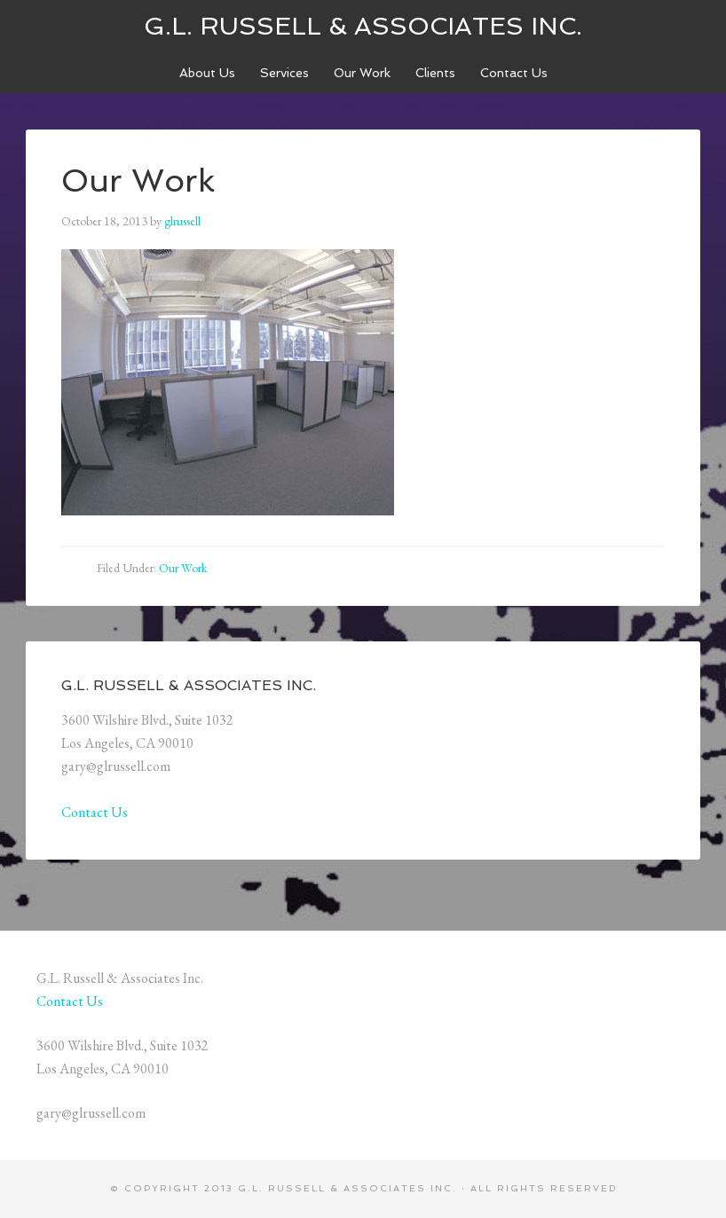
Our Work (183, 568)
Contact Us (94, 812)
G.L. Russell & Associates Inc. (363, 26)
